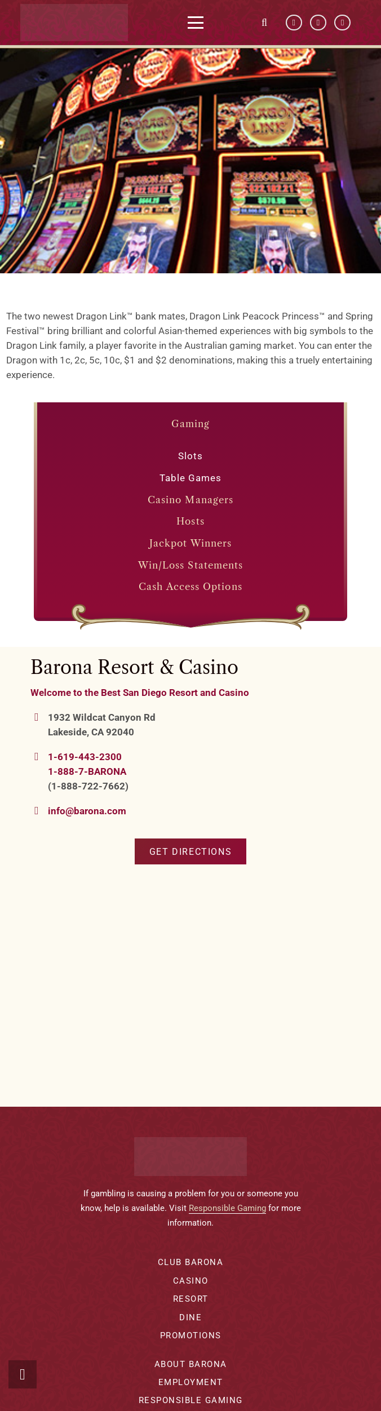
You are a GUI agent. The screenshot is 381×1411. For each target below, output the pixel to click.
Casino (191, 1281)
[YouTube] (318, 23)
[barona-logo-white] (77, 22)
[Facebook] (294, 23)
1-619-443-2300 (85, 756)
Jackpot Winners (190, 543)
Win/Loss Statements (190, 565)
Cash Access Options (190, 586)
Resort (191, 1299)
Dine (190, 1317)
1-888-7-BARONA (87, 771)
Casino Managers (190, 499)
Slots (190, 456)
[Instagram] (342, 23)
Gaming (190, 423)
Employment (190, 1382)
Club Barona (191, 1262)
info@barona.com (87, 811)
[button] (199, 22)
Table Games (191, 477)
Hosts (190, 521)
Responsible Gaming (227, 1208)
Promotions (190, 1335)
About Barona (190, 1364)
